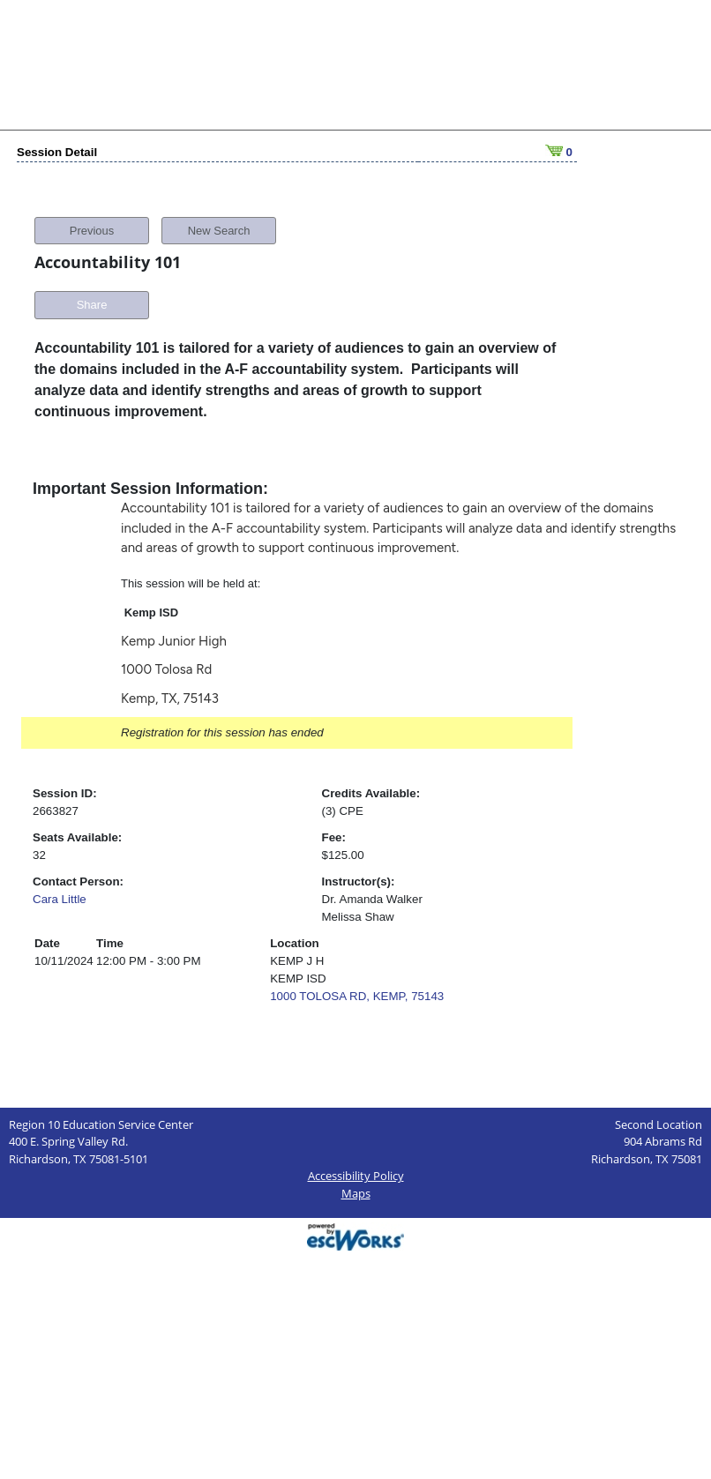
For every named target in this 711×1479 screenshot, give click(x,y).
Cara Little (59, 899)
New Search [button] (219, 230)
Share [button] (92, 304)
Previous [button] (92, 230)
